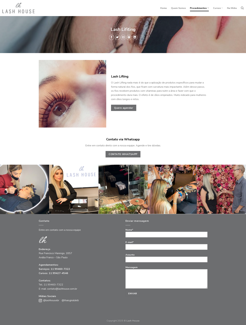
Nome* (166, 234)
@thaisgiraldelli (70, 300)
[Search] (242, 8)
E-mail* (166, 246)
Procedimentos (199, 8)
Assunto (166, 259)
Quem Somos (178, 8)
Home (163, 8)
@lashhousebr (51, 300)
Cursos (218, 8)
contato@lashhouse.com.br (62, 289)
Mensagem (166, 281)
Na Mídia (232, 8)
